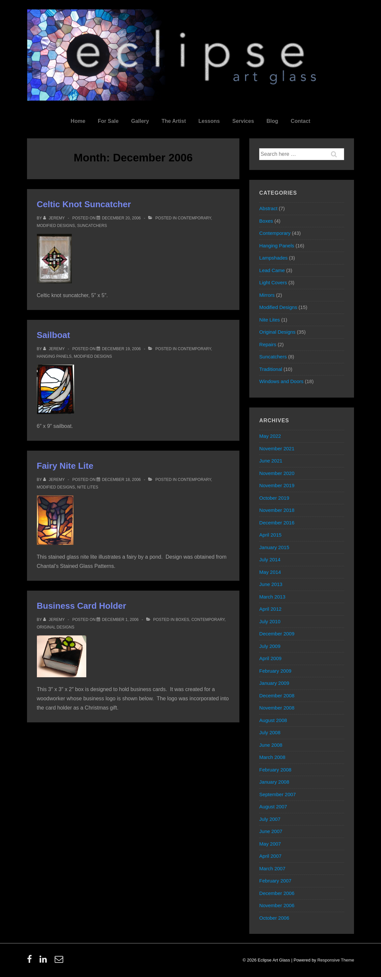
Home (78, 121)
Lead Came (272, 270)
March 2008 (272, 757)
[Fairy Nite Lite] (121, 479)
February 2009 (275, 671)
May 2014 (270, 572)
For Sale (108, 121)
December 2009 (276, 633)
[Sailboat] (121, 349)
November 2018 (276, 510)
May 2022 (270, 436)
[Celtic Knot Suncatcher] (121, 218)
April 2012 (270, 609)
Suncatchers (92, 225)
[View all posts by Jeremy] (54, 218)
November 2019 (276, 485)
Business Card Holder (81, 606)
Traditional (270, 369)
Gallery (140, 121)
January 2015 (274, 547)
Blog (272, 121)
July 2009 (269, 646)
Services (243, 121)
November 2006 (276, 905)
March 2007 (272, 868)
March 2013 (272, 597)
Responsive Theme (335, 960)
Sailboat (53, 335)
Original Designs (55, 627)
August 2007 (273, 806)
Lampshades (273, 258)
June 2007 (270, 831)
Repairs (267, 344)
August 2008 (273, 720)
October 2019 (274, 498)
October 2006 (274, 918)
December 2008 (276, 695)
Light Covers (273, 282)
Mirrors (267, 295)
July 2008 (269, 732)
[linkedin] (45, 961)
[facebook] (31, 961)
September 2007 (277, 794)
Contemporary (194, 218)
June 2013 (270, 584)
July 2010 (269, 621)
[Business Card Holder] (120, 619)
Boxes (182, 619)
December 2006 (276, 893)
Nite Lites (87, 487)
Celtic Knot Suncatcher (84, 204)
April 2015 (270, 535)
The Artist (173, 121)
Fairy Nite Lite (65, 466)
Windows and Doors (281, 381)
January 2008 (274, 782)
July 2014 (269, 559)
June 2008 (270, 745)
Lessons (209, 121)
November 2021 (276, 448)
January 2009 (274, 683)
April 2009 (270, 658)
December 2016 (276, 522)
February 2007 (275, 880)
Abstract (268, 208)
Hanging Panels (54, 356)
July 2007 (269, 819)
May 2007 (270, 844)
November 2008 (276, 708)
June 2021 (270, 460)
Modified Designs (56, 225)
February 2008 (275, 769)
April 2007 (270, 856)
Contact (301, 121)
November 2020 (276, 473)
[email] (60, 961)
